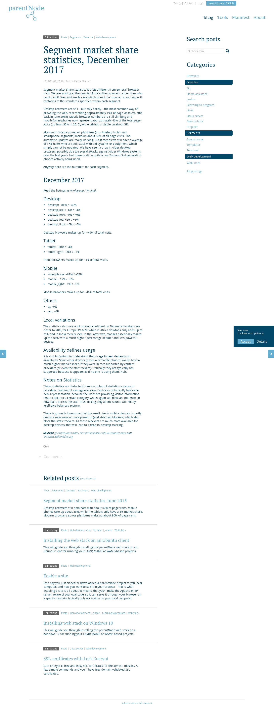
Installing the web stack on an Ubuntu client (86, 540)
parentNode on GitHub (221, 3)
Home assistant (197, 94)
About (259, 17)
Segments (75, 37)
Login (201, 3)
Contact (189, 3)
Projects (192, 127)
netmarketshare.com (93, 433)
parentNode (26, 9)
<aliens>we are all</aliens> (137, 703)
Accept (246, 341)
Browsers (83, 490)
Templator (193, 145)
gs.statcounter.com (66, 433)
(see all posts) (88, 478)
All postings (194, 171)
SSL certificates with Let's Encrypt (75, 658)
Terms (177, 3)
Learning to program (113, 612)
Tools (222, 17)
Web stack (120, 530)
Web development (106, 37)
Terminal (97, 530)
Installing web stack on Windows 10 (78, 623)
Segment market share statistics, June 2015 (85, 500)
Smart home (195, 139)
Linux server (76, 648)
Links (190, 110)
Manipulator (195, 121)
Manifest (241, 17)
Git (189, 88)
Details (262, 341)
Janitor (108, 530)
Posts (64, 37)
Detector (88, 37)
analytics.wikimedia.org (58, 436)
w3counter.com (116, 433)
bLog (208, 17)
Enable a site (55, 576)
